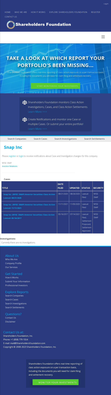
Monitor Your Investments (57, 382)
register (12, 156)
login (21, 156)
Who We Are (11, 259)
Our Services (11, 267)
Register (95, 12)
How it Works (12, 277)
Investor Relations (9, 166)
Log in (106, 3)
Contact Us (11, 17)
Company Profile (13, 263)
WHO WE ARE (21, 12)
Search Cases (40, 138)
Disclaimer (10, 321)
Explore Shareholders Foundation (68, 12)
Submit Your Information (17, 281)
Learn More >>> (37, 111)
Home (8, 12)
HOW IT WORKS (38, 12)
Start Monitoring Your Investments (57, 86)
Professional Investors (16, 285)
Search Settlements (94, 138)
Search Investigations (66, 138)
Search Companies (17, 138)
